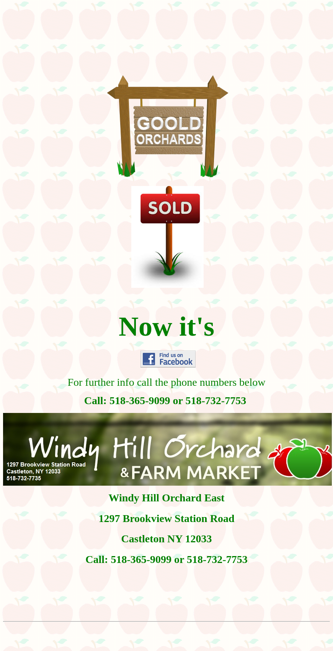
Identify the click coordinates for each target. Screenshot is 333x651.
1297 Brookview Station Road (167, 518)
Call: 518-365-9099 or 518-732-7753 (166, 559)
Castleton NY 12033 (166, 539)
